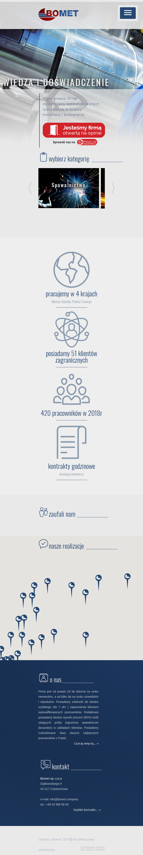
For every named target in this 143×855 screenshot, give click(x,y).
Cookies (43, 839)
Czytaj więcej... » (86, 743)
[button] (128, 13)
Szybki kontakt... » (87, 810)
